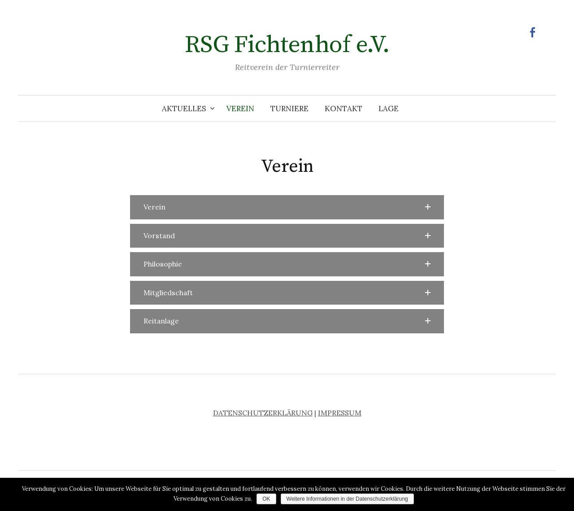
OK (266, 499)
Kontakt (343, 109)
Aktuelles (184, 109)
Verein (240, 109)
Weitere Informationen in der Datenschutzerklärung (347, 499)
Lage (388, 109)
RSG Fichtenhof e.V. (287, 45)
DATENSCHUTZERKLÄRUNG (263, 412)
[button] (287, 207)
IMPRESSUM (339, 412)
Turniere (289, 109)
